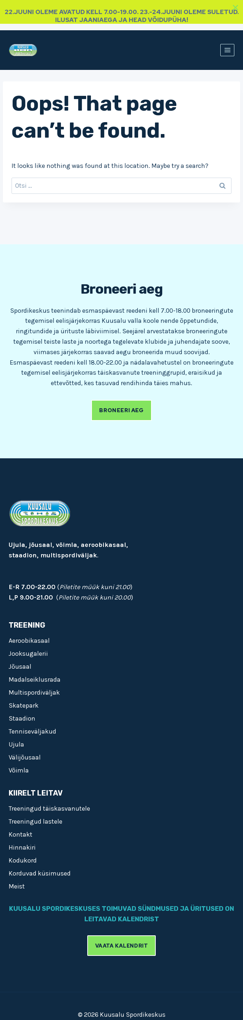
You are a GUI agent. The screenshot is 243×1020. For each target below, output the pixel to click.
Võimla (19, 770)
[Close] (235, 7)
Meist (17, 886)
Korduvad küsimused (40, 873)
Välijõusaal (25, 757)
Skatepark (24, 705)
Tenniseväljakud (32, 731)
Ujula (16, 744)
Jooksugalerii (28, 654)
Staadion (22, 718)
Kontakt (20, 834)
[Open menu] (227, 50)
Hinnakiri (22, 847)
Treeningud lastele (35, 821)
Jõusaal (20, 667)
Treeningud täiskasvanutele (49, 808)
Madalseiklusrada (35, 679)
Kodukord (23, 860)
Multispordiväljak (34, 692)
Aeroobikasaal (29, 641)
